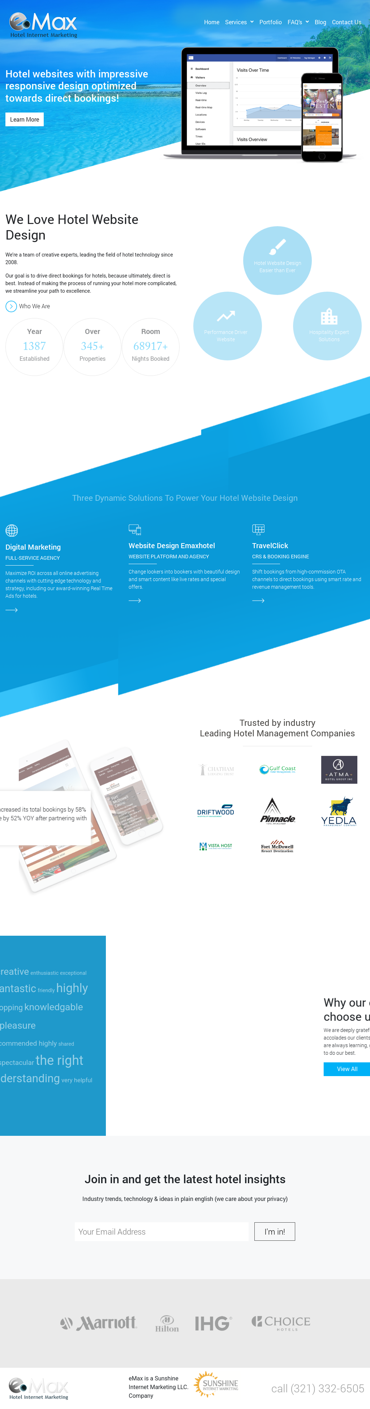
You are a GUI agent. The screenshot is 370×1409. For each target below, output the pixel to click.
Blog (320, 22)
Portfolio (270, 22)
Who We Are (27, 306)
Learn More (24, 119)
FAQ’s (295, 22)
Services (236, 22)
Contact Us (346, 22)
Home (211, 22)
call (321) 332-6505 (318, 1388)
